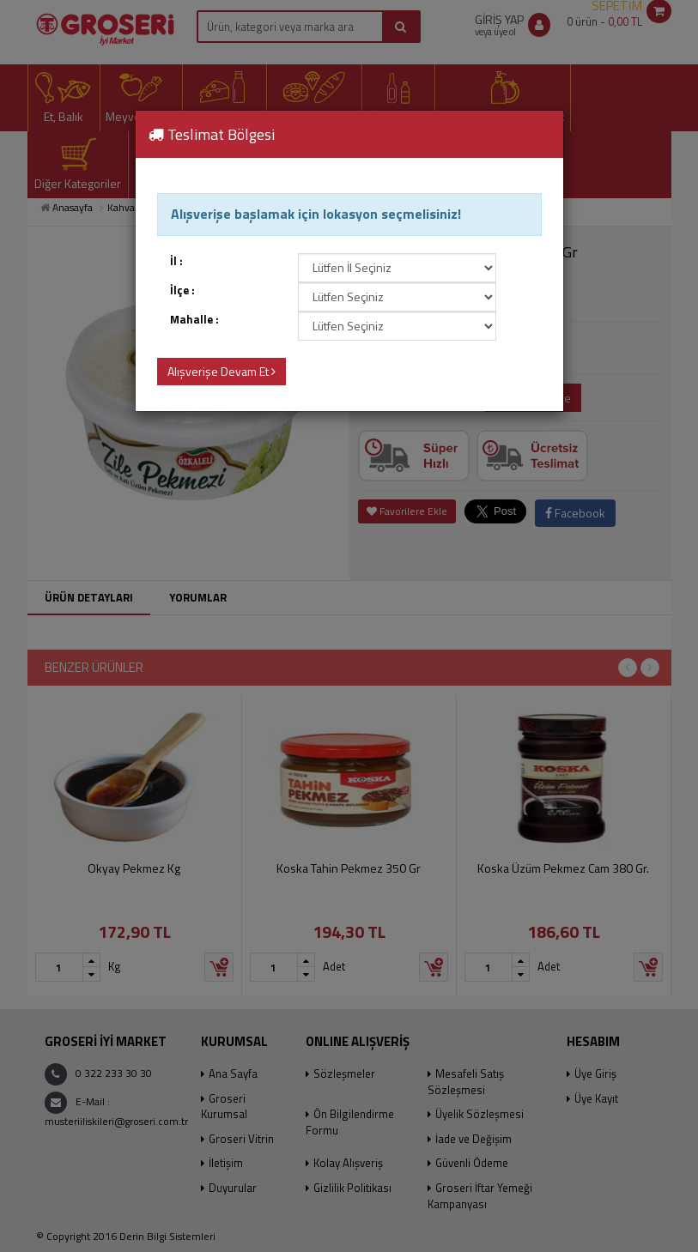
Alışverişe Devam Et (221, 371)
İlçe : (182, 290)
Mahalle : (194, 319)
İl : (176, 261)
